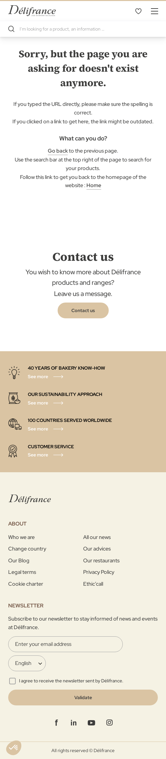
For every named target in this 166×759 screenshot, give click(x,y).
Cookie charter (25, 583)
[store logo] (32, 10)
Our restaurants (101, 560)
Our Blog (18, 560)
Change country (27, 548)
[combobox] (83, 29)
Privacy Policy (98, 572)
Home (93, 185)
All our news (97, 537)
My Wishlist (138, 10)
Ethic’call (93, 583)
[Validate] (83, 697)
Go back (58, 150)
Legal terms (22, 572)
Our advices (97, 548)
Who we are (21, 537)
